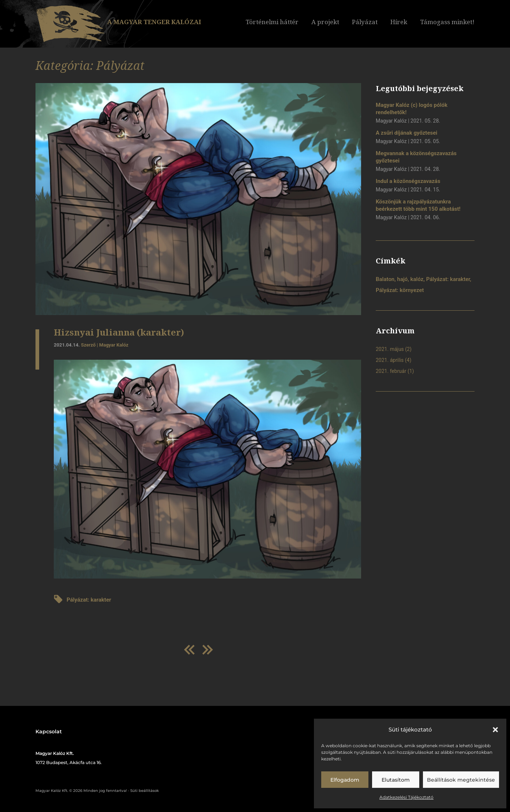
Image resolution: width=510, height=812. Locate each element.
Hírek (398, 22)
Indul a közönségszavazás (408, 181)
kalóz (417, 279)
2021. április (390, 360)
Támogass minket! (447, 22)
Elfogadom (344, 780)
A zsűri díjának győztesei (406, 133)
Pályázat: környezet (400, 290)
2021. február (391, 371)
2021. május (390, 349)
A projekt (325, 22)
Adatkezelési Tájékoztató (406, 797)
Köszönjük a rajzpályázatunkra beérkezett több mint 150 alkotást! (418, 205)
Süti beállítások (144, 790)
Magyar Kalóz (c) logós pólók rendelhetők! (411, 109)
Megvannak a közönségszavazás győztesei (416, 157)
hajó (402, 279)
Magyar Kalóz (113, 345)
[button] (495, 729)
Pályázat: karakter (89, 599)
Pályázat (365, 22)
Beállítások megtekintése (461, 780)
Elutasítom (396, 780)
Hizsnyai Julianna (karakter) (119, 332)
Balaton (385, 279)
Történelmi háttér (272, 22)
